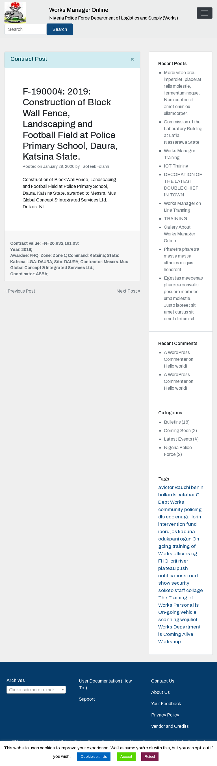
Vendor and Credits (170, 726)
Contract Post (28, 59)
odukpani (168, 539)
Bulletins (172, 422)
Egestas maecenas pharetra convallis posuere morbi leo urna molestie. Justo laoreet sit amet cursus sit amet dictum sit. (183, 298)
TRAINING (175, 218)
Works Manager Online (78, 10)
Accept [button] (126, 757)
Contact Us (162, 681)
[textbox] (36, 690)
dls (161, 517)
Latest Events (178, 439)
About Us (160, 692)
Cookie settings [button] (94, 757)
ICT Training (176, 166)
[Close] (132, 59)
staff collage (188, 590)
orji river (179, 561)
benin (197, 487)
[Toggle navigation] (204, 13)
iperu (164, 531)
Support (87, 699)
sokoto (165, 590)
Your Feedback (166, 703)
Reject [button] (150, 757)
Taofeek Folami (95, 166)
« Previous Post (19, 291)
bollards (167, 494)
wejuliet (189, 619)
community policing (180, 509)
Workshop (169, 641)
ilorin (195, 517)
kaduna (186, 531)
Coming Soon (177, 430)
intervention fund (177, 524)
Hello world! (175, 366)
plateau (167, 568)
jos (173, 531)
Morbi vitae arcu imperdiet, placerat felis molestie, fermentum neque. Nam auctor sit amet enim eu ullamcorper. (182, 93)
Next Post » (128, 291)
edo (170, 517)
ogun (186, 539)
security (180, 583)
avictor (166, 487)
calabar (186, 494)
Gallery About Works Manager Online (179, 234)
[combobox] (36, 690)
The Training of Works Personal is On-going (178, 605)
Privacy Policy (165, 715)
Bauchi (182, 487)
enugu (182, 517)
